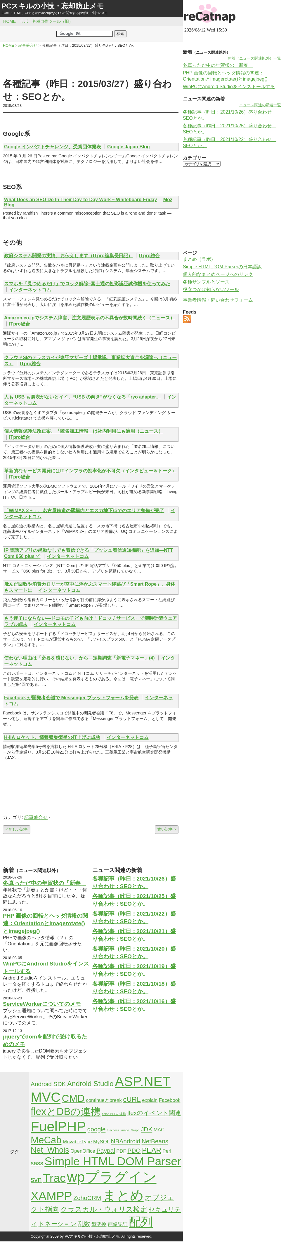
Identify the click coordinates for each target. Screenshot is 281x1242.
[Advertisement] (90, 63)
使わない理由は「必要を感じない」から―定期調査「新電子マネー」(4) (79, 657)
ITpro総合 (149, 255)
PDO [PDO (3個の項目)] (133, 1150)
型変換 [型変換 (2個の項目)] (98, 1224)
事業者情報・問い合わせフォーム (218, 300)
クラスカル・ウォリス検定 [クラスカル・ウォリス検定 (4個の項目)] (103, 1209)
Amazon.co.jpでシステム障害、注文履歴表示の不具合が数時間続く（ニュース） (89, 317)
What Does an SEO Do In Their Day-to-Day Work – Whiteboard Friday (80, 199)
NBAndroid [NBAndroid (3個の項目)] (125, 1141)
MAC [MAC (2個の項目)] (159, 1130)
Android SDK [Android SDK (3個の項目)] (48, 1084)
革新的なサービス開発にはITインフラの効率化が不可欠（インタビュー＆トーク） (90, 470)
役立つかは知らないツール (211, 289)
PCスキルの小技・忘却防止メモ (52, 6)
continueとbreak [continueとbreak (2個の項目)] (104, 1100)
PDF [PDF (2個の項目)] (121, 1151)
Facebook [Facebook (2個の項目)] (170, 1100)
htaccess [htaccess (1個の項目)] (113, 1130)
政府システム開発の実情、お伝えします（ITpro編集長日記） (68, 255)
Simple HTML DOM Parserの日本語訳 (222, 266)
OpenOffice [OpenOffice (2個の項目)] (82, 1151)
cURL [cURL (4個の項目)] (132, 1099)
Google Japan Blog (128, 146)
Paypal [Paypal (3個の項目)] (105, 1150)
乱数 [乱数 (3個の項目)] (84, 1223)
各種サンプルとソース (206, 281)
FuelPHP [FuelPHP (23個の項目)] (58, 1126)
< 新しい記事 (17, 829)
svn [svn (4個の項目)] (36, 1179)
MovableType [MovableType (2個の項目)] (77, 1141)
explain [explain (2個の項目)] (149, 1100)
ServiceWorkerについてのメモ (42, 1004)
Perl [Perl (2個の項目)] (166, 1151)
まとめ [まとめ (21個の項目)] (123, 1195)
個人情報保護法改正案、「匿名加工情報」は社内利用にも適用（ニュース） (83, 431)
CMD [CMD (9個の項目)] (73, 1098)
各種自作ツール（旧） (52, 21)
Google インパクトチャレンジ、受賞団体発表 (52, 146)
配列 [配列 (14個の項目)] (141, 1222)
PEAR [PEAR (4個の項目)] (151, 1150)
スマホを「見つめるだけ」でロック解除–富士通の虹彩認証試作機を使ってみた (87, 283)
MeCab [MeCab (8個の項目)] (46, 1140)
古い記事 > (166, 829)
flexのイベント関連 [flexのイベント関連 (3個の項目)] (154, 1112)
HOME (9, 21)
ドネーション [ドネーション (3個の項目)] (57, 1223)
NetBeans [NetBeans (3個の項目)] (155, 1141)
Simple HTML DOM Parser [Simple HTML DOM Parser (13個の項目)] (112, 1161)
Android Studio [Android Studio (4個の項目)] (90, 1084)
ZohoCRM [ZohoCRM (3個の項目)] (87, 1197)
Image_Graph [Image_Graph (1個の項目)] (129, 1130)
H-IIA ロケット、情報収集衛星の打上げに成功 (52, 737)
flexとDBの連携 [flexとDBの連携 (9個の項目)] (65, 1111)
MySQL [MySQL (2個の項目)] (101, 1141)
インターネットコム (30, 289)
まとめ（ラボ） (199, 259)
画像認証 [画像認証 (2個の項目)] (118, 1224)
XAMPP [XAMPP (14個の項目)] (51, 1196)
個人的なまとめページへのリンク (218, 274)
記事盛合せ (36, 817)
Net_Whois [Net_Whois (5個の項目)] (50, 1150)
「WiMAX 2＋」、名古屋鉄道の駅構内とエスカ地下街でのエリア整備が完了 (84, 510)
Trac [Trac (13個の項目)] (54, 1177)
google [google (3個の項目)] (96, 1129)
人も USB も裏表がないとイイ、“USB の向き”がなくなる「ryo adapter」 (82, 396)
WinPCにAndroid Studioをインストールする (229, 86)
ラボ (24, 21)
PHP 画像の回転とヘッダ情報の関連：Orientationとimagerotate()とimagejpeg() (45, 923)
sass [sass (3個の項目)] (37, 1163)
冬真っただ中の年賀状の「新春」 (44, 883)
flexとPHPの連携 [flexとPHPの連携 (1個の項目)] (114, 1114)
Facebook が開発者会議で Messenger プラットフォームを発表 (71, 697)
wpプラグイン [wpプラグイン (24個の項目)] (111, 1177)
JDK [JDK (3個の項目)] (146, 1129)
